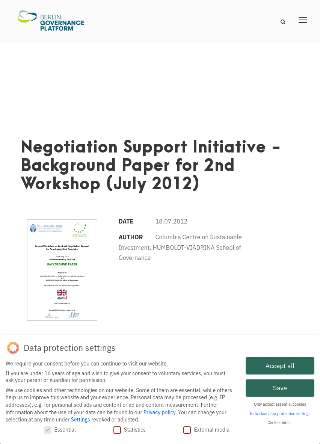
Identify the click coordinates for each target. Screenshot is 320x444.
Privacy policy (159, 411)
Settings (80, 418)
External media (206, 428)
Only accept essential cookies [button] (280, 402)
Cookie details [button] (279, 421)
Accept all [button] (280, 364)
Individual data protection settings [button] (280, 412)
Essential (60, 428)
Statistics (129, 428)
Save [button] (280, 386)
